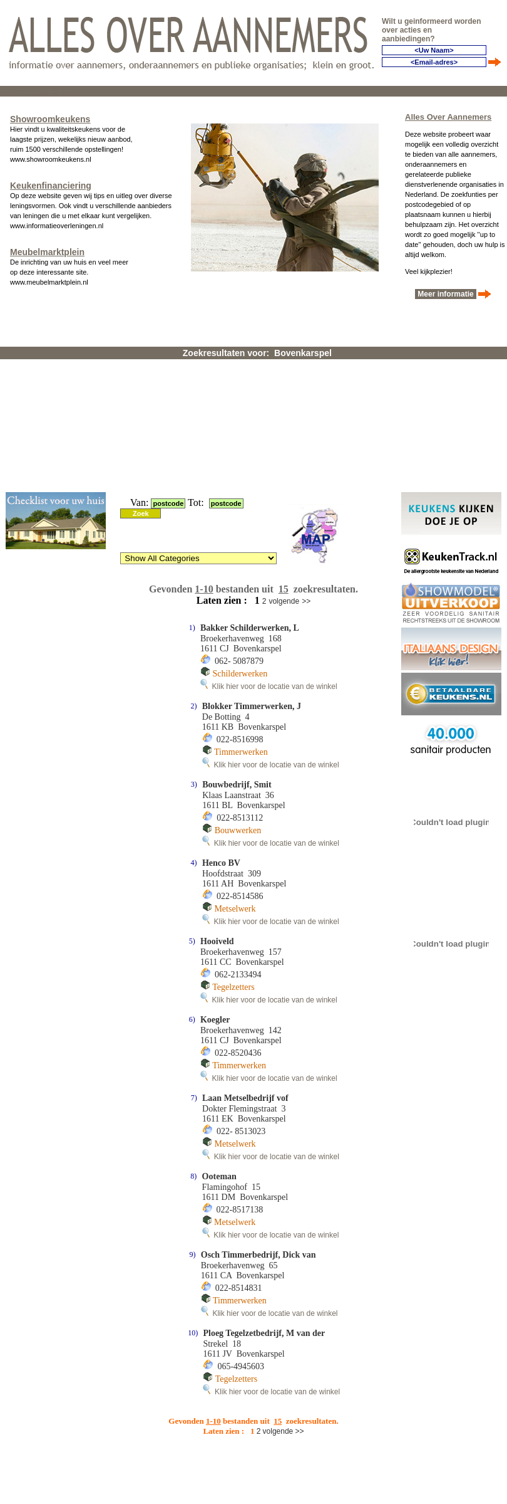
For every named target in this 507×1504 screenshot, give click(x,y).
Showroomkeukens (50, 119)
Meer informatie (446, 294)
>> (306, 601)
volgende (284, 601)
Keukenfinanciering (50, 186)
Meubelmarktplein (47, 252)
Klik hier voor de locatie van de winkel (268, 686)
